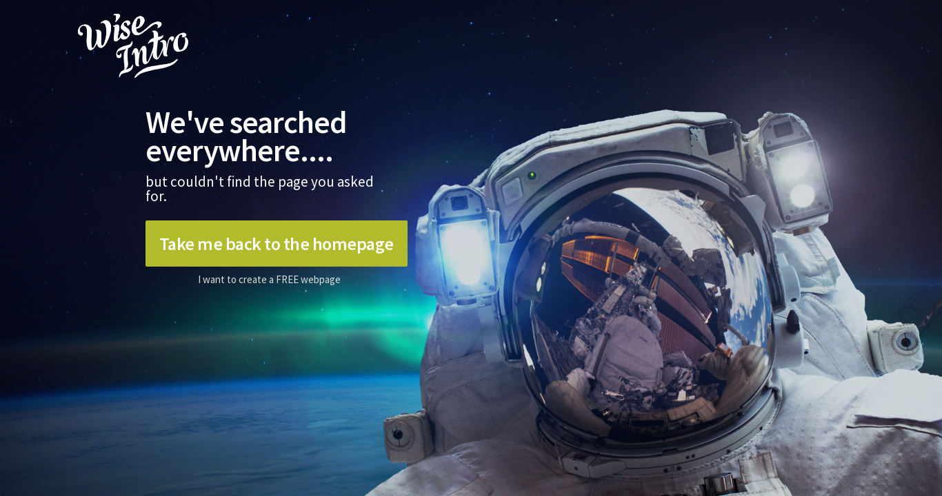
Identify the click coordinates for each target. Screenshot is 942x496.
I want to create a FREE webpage (269, 279)
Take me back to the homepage (276, 243)
